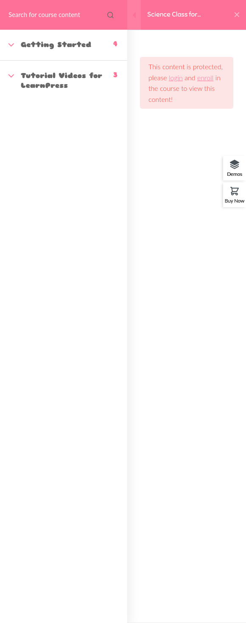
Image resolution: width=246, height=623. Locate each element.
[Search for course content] (110, 15)
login (176, 77)
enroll (205, 77)
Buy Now (234, 200)
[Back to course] (237, 15)
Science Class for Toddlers (172, 15)
